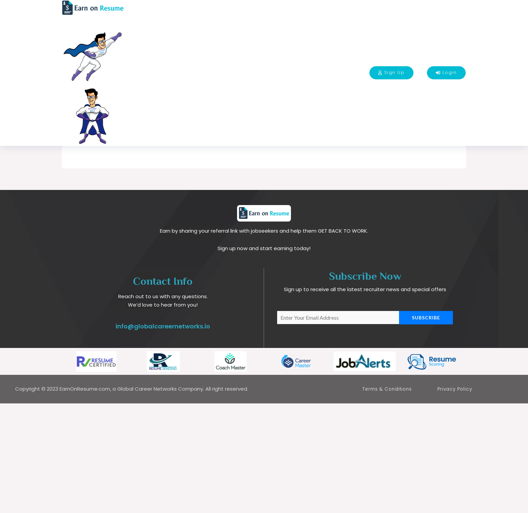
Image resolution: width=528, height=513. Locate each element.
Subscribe (426, 427)
